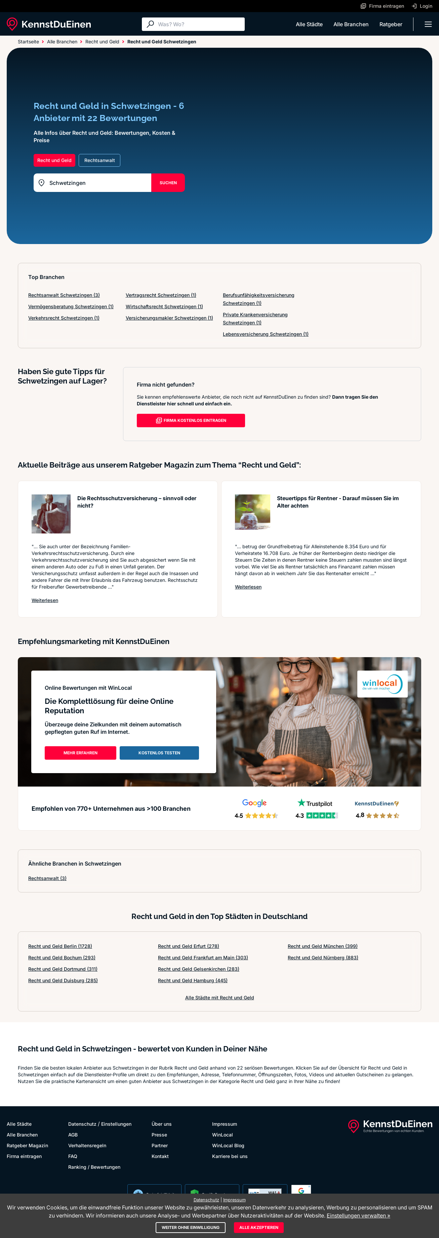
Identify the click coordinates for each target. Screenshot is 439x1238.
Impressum (224, 1124)
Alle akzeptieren (258, 1227)
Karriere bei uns (230, 1156)
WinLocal (222, 1134)
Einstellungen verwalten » (358, 1215)
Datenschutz (82, 1124)
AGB (73, 1134)
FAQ (72, 1156)
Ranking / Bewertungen (94, 1167)
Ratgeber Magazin (27, 1145)
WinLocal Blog (228, 1145)
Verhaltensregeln (87, 1145)
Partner (160, 1145)
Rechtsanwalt (47, 878)
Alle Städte (309, 24)
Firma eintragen (24, 1156)
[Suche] (199, 24)
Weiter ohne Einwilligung (191, 1227)
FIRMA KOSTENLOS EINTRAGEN (191, 420)
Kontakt (160, 1156)
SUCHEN (168, 182)
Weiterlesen (45, 600)
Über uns (162, 1124)
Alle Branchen (351, 24)
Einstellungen (116, 1124)
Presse (159, 1134)
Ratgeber (391, 24)
